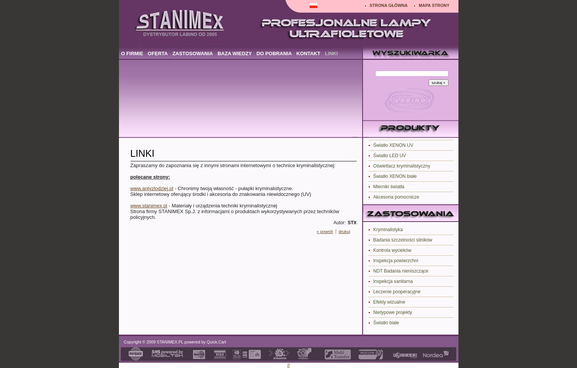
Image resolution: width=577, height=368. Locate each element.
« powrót (325, 231)
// (288, 365)
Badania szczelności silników (402, 240)
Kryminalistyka (388, 229)
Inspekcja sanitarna (393, 281)
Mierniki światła (388, 186)
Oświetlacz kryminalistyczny (401, 166)
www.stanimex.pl (148, 206)
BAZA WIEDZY (235, 53)
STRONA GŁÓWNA (388, 5)
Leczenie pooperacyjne (396, 291)
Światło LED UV (389, 155)
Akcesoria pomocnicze (396, 197)
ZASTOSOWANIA (192, 53)
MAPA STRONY (434, 5)
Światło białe (386, 322)
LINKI (331, 53)
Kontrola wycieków (392, 250)
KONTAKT (308, 53)
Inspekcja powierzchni (395, 260)
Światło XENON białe (395, 176)
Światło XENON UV (393, 145)
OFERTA (158, 53)
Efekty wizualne (389, 302)
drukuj (344, 231)
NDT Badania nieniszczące (401, 271)
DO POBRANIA (274, 53)
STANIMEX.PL (170, 342)
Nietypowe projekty (392, 312)
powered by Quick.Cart (204, 342)
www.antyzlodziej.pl (151, 188)
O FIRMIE (132, 53)
